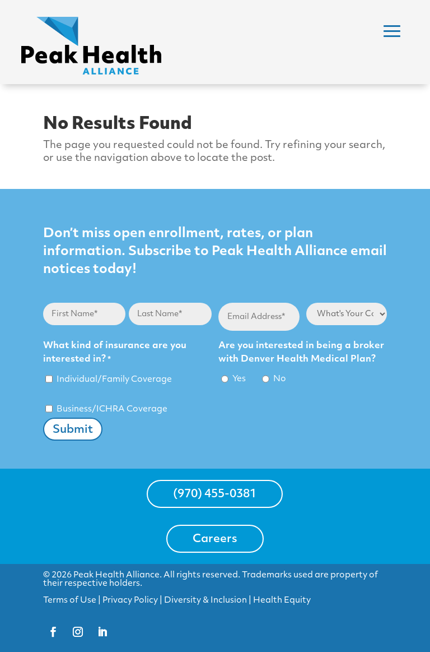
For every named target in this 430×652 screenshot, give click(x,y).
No (279, 379)
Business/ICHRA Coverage (112, 409)
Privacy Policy (130, 600)
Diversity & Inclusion (205, 600)
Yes (239, 379)
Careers (215, 539)
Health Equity (282, 600)
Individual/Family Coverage (114, 380)
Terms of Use (69, 600)
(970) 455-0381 (214, 494)
